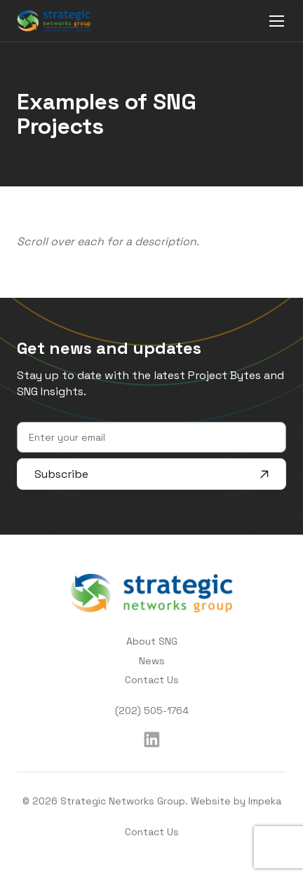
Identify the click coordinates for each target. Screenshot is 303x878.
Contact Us (152, 679)
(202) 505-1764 (152, 710)
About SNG (151, 641)
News (152, 660)
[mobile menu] (277, 21)
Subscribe (151, 474)
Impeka (264, 801)
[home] (54, 20)
